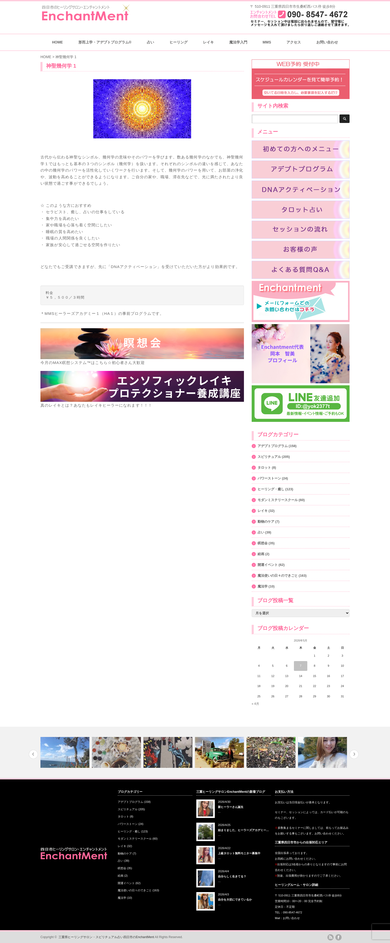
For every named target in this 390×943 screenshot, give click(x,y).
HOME (57, 42)
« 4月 (255, 704)
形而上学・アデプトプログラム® (104, 42)
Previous (33, 754)
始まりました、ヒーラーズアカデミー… (243, 830)
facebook (338, 937)
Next (354, 754)
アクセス (293, 42)
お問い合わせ (327, 42)
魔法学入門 (238, 42)
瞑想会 (263, 543)
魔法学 (263, 586)
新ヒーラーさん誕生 (230, 806)
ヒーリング (178, 42)
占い (150, 42)
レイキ (208, 42)
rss (330, 937)
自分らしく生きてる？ (232, 876)
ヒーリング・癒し (271, 489)
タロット (264, 467)
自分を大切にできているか (235, 899)
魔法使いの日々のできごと (278, 575)
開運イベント (268, 565)
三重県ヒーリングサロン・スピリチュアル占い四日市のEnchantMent (106, 937)
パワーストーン (269, 478)
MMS (267, 42)
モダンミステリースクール (278, 500)
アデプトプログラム (273, 446)
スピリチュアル (269, 457)
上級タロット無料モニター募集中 (239, 853)
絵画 (261, 554)
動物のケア (266, 521)
